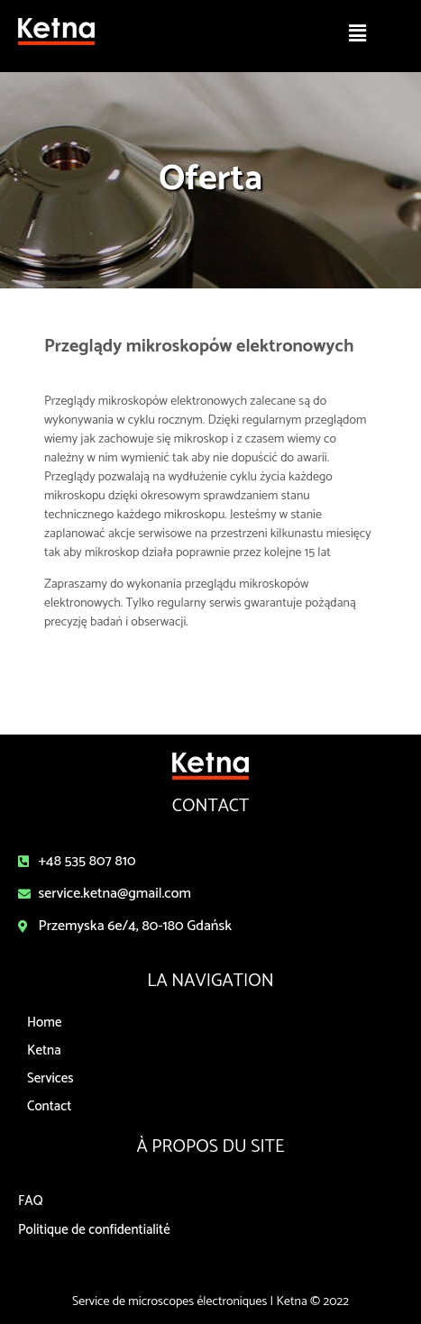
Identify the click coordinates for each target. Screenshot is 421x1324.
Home (44, 1022)
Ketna (44, 1050)
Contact (49, 1106)
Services (50, 1078)
